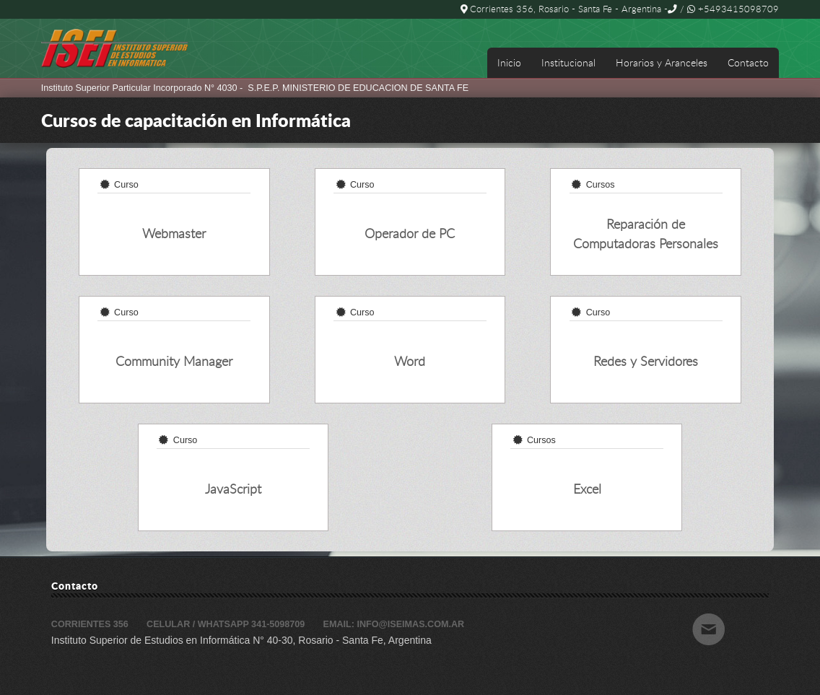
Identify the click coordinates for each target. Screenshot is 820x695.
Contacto (748, 62)
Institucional (568, 62)
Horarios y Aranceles (661, 62)
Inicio (509, 62)
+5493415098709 (733, 9)
